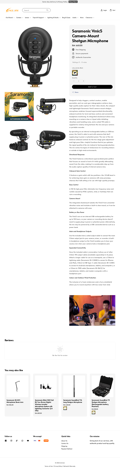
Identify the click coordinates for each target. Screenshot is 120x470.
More (81, 17)
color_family (77, 68)
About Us (64, 441)
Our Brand (9, 17)
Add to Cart (92, 87)
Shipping (64, 446)
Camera (18, 17)
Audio (74, 17)
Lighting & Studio (53, 17)
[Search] (47, 10)
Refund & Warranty (69, 466)
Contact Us (64, 443)
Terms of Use (49, 466)
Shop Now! (73, 2)
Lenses (27, 17)
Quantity (74, 78)
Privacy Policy (58, 466)
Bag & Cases (66, 17)
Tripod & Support (38, 17)
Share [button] (75, 92)
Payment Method (66, 449)
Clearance (89, 17)
